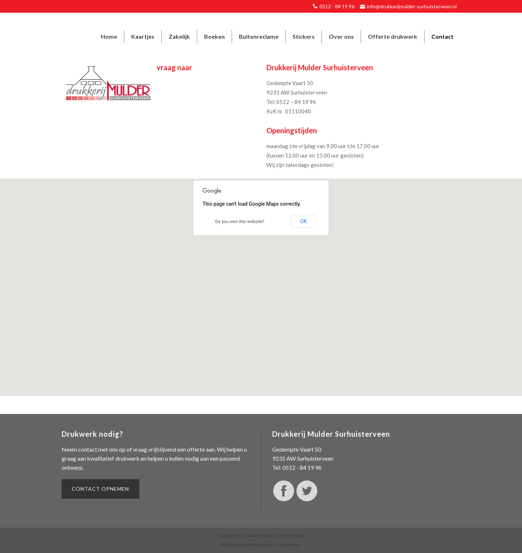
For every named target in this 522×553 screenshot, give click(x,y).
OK (303, 221)
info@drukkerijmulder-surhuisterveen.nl (412, 6)
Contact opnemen (100, 489)
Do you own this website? (240, 221)
